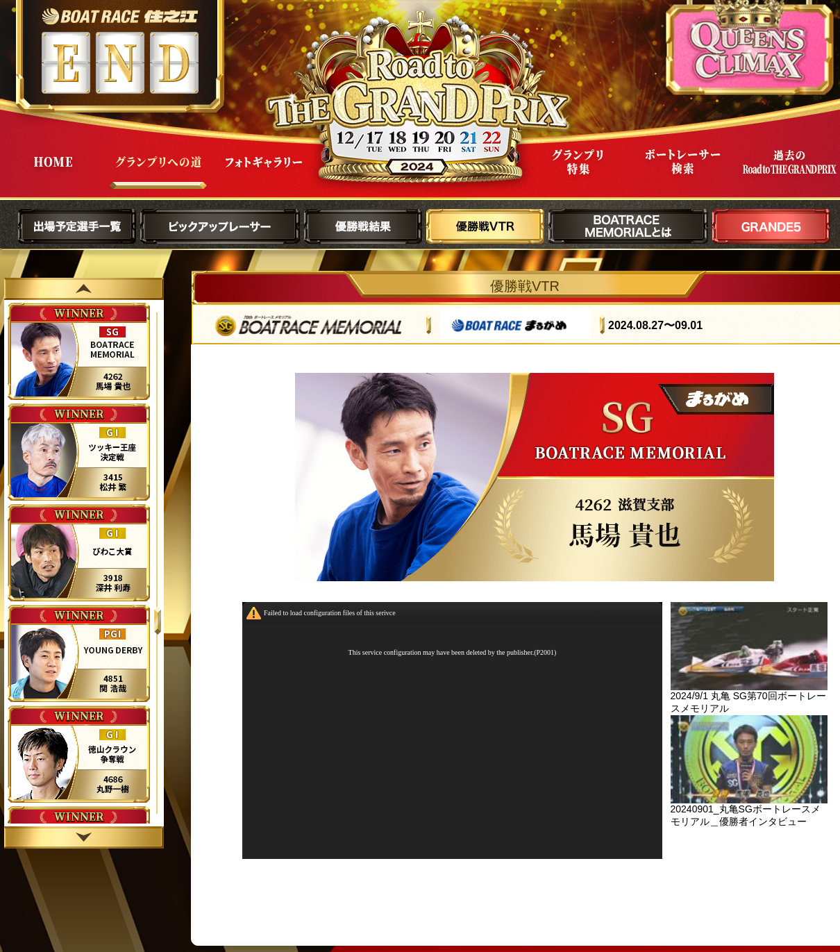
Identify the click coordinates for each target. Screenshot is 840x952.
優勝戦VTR (485, 226)
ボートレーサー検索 (683, 172)
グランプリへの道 (158, 172)
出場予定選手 (77, 226)
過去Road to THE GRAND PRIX (788, 172)
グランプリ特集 (577, 172)
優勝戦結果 (363, 226)
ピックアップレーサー (220, 226)
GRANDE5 (771, 226)
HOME (52, 172)
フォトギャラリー (264, 172)
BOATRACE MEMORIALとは (628, 226)
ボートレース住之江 (120, 16)
